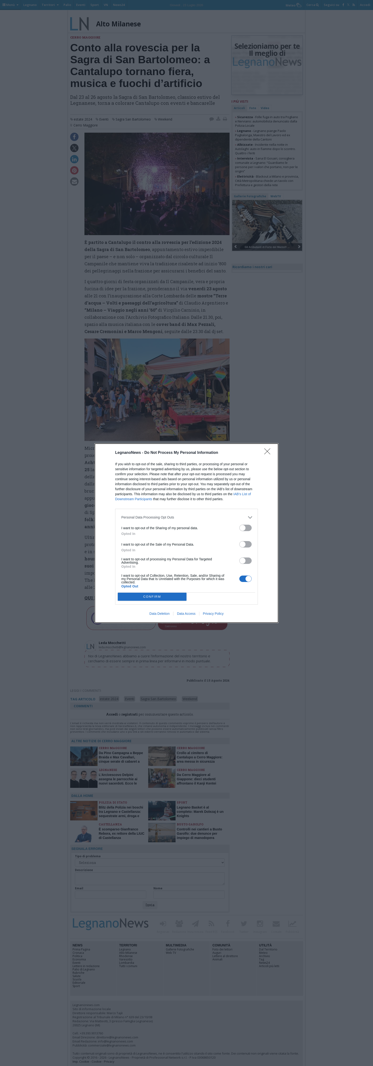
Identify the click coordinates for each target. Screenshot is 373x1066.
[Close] (268, 452)
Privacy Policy (213, 613)
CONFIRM (152, 596)
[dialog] (186, 533)
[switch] (245, 528)
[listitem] (186, 517)
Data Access (186, 613)
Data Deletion (159, 613)
